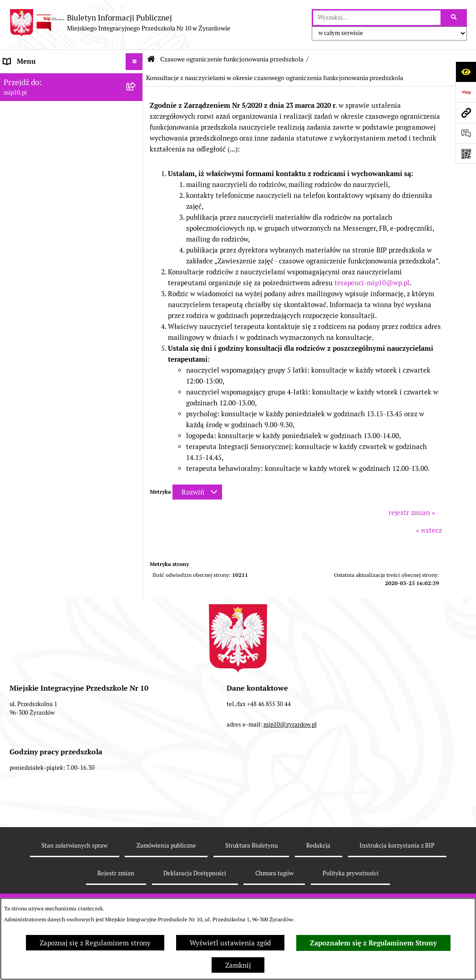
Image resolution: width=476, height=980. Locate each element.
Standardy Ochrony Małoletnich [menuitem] (53, 629)
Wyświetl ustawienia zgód (230, 943)
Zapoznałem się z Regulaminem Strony (373, 943)
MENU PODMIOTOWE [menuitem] (38, 95)
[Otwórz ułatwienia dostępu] (466, 71)
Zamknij (238, 965)
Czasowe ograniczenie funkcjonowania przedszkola (232, 59)
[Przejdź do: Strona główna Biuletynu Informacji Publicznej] (151, 59)
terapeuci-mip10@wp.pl (372, 282)
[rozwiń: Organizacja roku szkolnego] (136, 216)
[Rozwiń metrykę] (197, 492)
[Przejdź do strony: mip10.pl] (466, 112)
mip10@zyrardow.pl (290, 796)
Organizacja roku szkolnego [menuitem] (46, 215)
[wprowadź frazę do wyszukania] (377, 17)
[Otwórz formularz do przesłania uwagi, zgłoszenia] (466, 133)
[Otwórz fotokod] (466, 153)
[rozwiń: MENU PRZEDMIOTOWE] (136, 113)
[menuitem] (71, 271)
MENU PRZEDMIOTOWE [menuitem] (42, 112)
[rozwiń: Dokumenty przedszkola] (136, 130)
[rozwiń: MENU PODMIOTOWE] (136, 95)
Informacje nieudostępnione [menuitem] (47, 163)
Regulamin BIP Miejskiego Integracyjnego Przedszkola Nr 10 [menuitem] (55, 186)
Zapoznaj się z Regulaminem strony (95, 943)
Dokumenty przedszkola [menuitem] (41, 129)
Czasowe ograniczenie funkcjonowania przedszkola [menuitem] (63, 237)
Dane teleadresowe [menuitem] (33, 78)
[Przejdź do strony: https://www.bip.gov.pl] (466, 92)
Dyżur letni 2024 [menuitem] (30, 612)
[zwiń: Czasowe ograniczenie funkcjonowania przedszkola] (136, 232)
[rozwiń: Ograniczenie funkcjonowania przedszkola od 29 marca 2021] (136, 265)
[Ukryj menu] (134, 62)
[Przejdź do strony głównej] (119, 22)
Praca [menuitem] (12, 146)
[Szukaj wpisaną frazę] (454, 17)
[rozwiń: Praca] (136, 147)
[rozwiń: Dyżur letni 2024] (136, 612)
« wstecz (429, 530)
